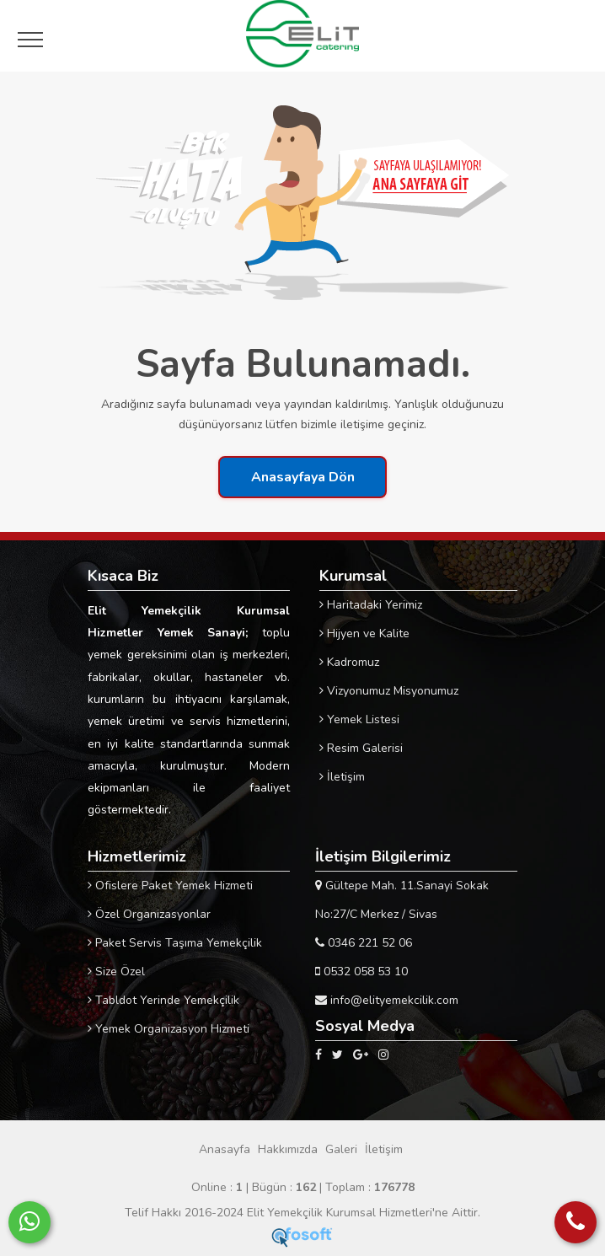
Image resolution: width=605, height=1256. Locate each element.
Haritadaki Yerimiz (370, 605)
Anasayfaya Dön (303, 477)
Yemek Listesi (359, 719)
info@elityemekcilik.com (386, 1000)
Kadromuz (349, 662)
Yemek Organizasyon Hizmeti (168, 1029)
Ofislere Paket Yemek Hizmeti (170, 886)
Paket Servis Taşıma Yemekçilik (175, 943)
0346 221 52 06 (363, 943)
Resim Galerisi (361, 748)
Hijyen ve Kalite (364, 633)
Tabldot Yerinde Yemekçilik (163, 1000)
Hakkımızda (288, 1149)
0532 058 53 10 (361, 971)
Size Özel (116, 971)
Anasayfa (224, 1149)
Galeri (341, 1149)
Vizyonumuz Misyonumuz (388, 691)
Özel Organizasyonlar (149, 914)
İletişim (342, 777)
